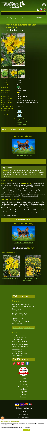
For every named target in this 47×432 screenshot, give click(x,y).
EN (44, 9)
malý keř (19, 123)
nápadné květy (21, 125)
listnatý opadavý (22, 121)
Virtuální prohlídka (23, 327)
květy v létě (20, 119)
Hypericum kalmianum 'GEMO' (10, 278)
